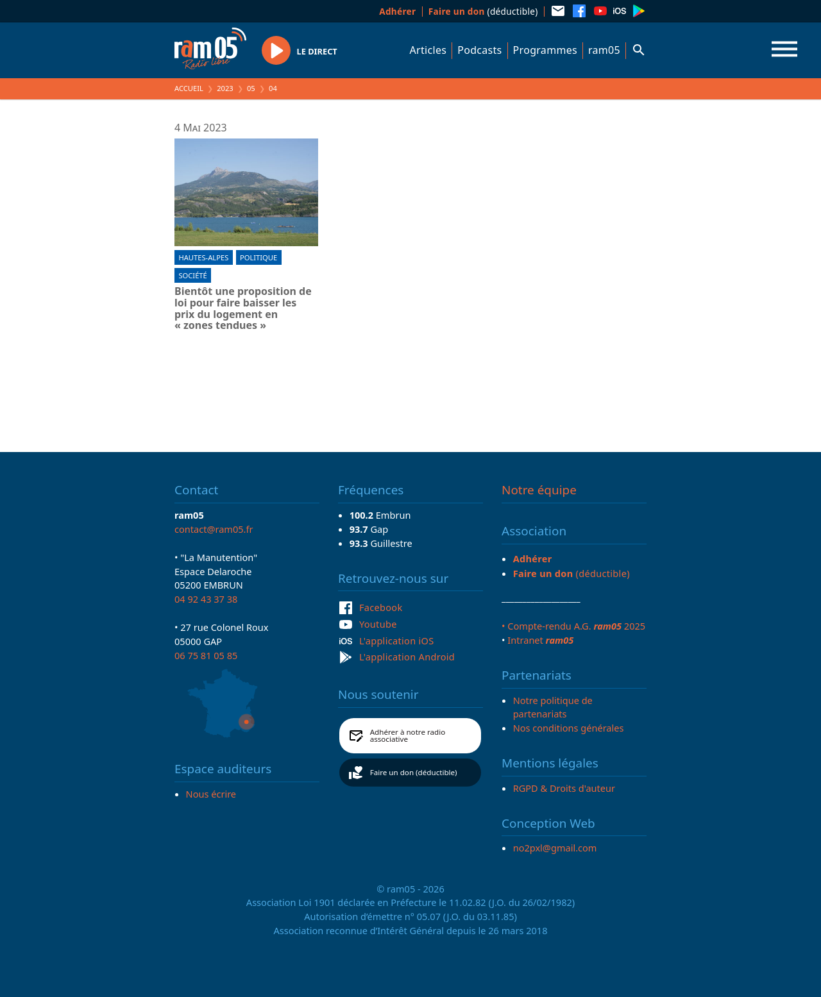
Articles (428, 50)
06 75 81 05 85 (205, 655)
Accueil (188, 88)
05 (251, 88)
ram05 (604, 50)
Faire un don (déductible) (413, 772)
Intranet (540, 639)
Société (192, 275)
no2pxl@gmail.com (555, 847)
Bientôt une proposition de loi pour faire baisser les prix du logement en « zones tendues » (243, 308)
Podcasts (479, 50)
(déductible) (483, 11)
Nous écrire (211, 793)
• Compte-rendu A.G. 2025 (573, 625)
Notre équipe (539, 490)
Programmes (545, 50)
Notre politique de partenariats (553, 707)
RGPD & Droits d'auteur (564, 788)
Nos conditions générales (568, 727)
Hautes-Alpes (203, 257)
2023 (225, 88)
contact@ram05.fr (213, 529)
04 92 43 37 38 (205, 598)
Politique (258, 257)
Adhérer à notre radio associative (408, 735)
